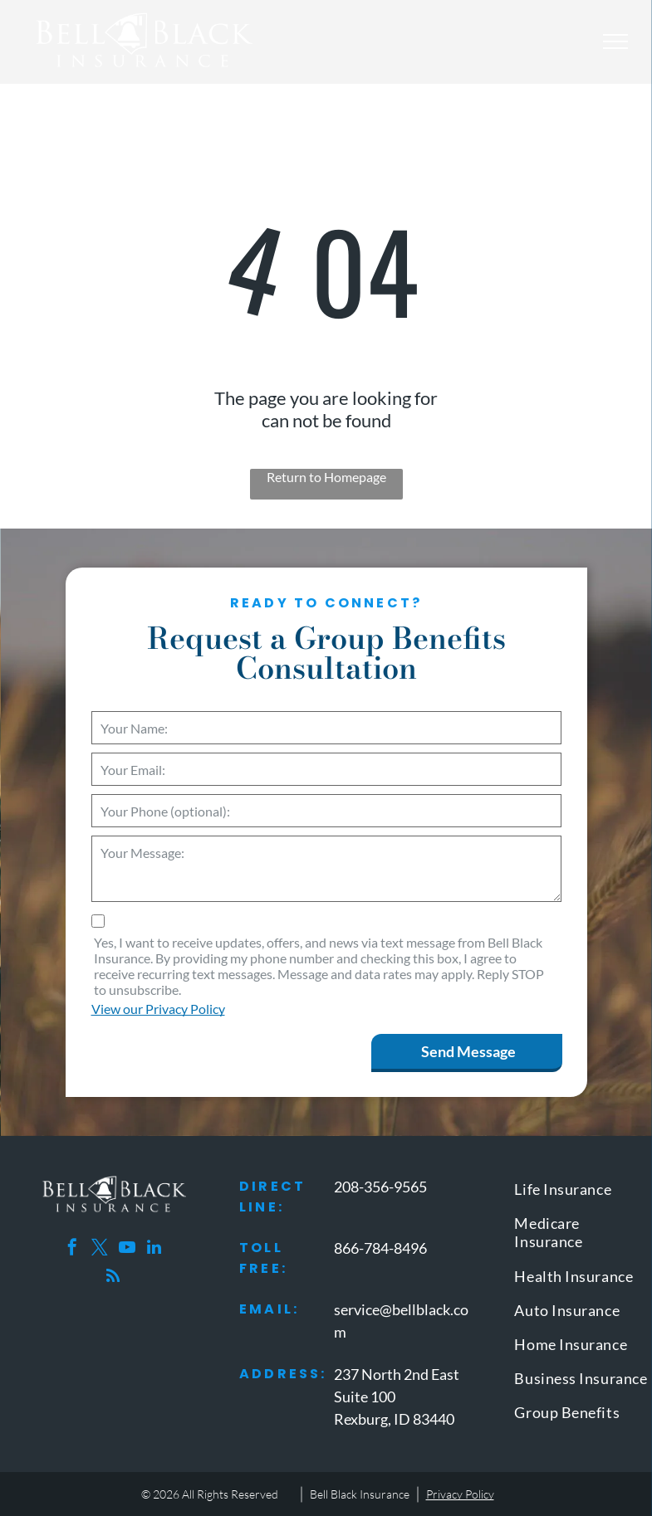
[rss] (112, 1278)
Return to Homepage (326, 477)
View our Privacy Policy (158, 1008)
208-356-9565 (380, 1186)
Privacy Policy (460, 1494)
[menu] (615, 41)
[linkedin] (154, 1249)
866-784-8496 (380, 1248)
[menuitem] (581, 1193)
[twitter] (99, 1249)
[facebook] (72, 1249)
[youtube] (127, 1249)
